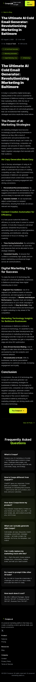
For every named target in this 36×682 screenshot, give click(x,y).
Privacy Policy (6, 661)
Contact (4, 658)
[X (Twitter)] (2, 631)
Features (4, 639)
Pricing (3, 642)
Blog (2, 650)
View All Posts (29, 423)
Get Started (29, 3)
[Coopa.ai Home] (5, 3)
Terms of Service (7, 664)
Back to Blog (6, 12)
